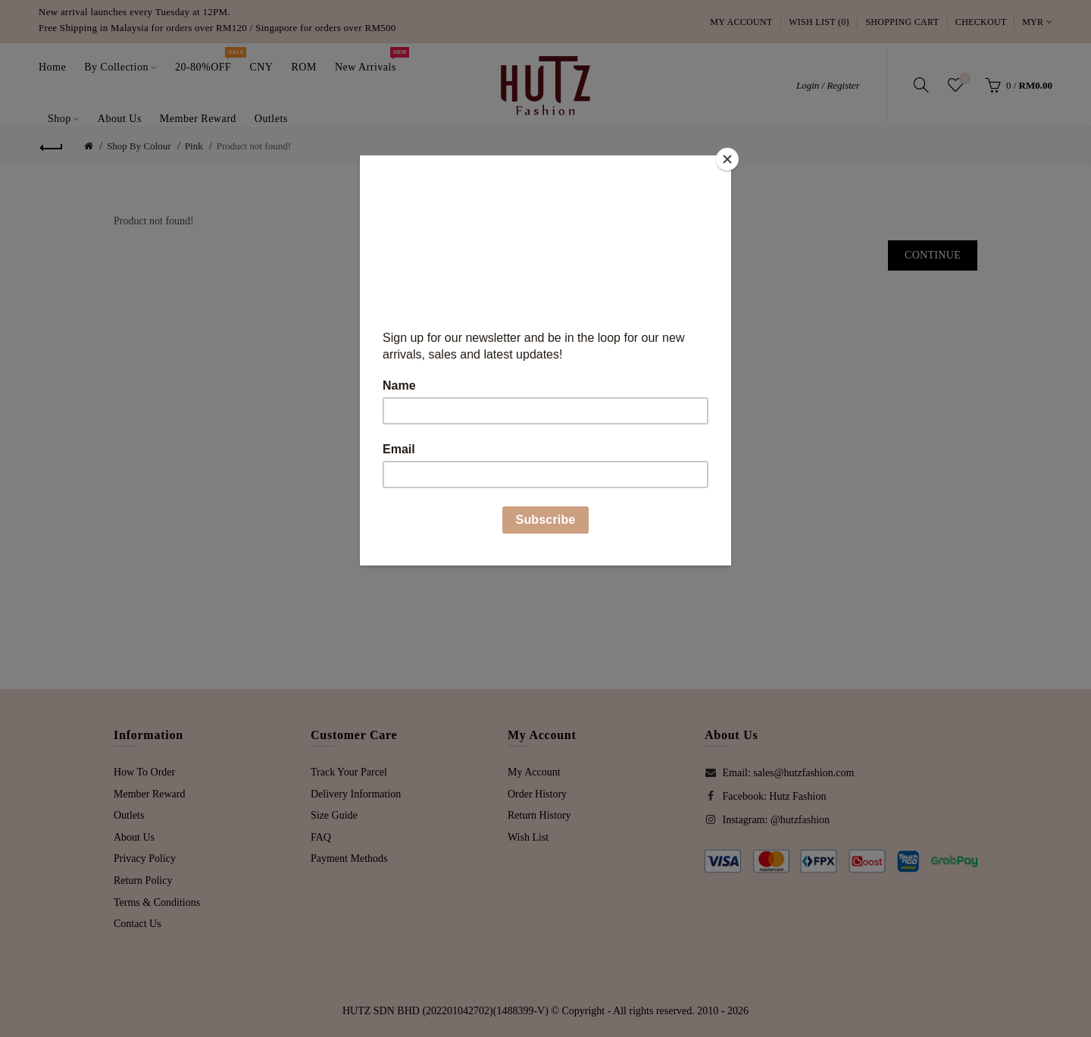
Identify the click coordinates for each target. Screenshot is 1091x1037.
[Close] (727, 159)
